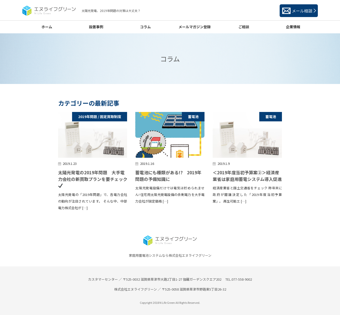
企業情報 (293, 26)
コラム (145, 26)
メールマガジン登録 (195, 26)
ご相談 (243, 26)
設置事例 (96, 26)
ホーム (47, 26)
